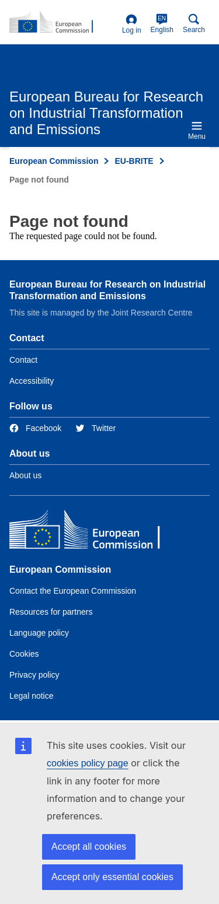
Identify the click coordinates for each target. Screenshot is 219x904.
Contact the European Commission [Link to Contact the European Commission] (72, 590)
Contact (23, 360)
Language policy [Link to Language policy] (39, 632)
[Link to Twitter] (95, 428)
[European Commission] (94, 532)
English (162, 23)
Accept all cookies (88, 847)
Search (194, 23)
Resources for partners (50, 611)
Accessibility (31, 381)
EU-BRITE (133, 161)
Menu (197, 130)
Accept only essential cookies (112, 877)
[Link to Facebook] (35, 428)
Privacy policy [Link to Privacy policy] (34, 674)
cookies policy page (87, 763)
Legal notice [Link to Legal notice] (31, 695)
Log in (131, 24)
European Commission (53, 161)
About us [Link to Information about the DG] (25, 475)
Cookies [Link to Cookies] (24, 653)
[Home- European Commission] (63, 22)
